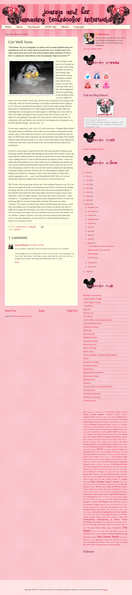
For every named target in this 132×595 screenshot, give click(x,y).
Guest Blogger (105, 459)
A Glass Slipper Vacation (92, 302)
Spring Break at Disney (111, 512)
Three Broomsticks (118, 522)
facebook (115, 449)
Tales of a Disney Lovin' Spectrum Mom (97, 387)
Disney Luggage (88, 439)
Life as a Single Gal (117, 477)
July (89, 227)
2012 (88, 184)
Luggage (124, 479)
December (92, 207)
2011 (88, 188)
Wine (125, 540)
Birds (112, 419)
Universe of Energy (95, 534)
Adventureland (99, 412)
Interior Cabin (92, 469)
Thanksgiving (89, 519)
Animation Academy (120, 414)
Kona (125, 474)
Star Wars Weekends (95, 514)
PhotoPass (99, 497)
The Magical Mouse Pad (92, 394)
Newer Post (10, 310)
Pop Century (114, 499)
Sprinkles (17, 229)
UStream (104, 534)
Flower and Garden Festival (92, 454)
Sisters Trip (95, 509)
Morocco (92, 487)
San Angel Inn (113, 507)
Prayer (92, 502)
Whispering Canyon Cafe (103, 540)
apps (109, 417)
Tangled (103, 517)
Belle (104, 419)
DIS (115, 434)
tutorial (94, 531)
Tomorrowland (102, 524)
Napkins (124, 487)
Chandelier (94, 427)
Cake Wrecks (88, 316)
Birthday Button (119, 419)
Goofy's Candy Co (105, 457)
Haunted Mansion (107, 462)
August (91, 223)
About (19, 27)
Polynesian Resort (104, 499)
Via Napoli (110, 534)
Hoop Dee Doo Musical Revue (102, 467)
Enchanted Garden (111, 447)
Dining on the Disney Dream (97, 434)
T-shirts (98, 517)
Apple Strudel (103, 417)
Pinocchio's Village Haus (112, 497)
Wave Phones (123, 537)
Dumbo (104, 444)
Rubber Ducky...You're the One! (99, 250)
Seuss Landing (123, 507)
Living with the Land (97, 479)
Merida (100, 484)
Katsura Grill (118, 474)
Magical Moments (112, 482)
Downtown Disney (90, 444)
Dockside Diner (107, 442)
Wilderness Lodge (118, 540)
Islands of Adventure (97, 472)
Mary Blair (123, 482)
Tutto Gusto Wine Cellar (104, 531)
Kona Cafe (86, 477)
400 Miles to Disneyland (92, 295)
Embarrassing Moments (97, 447)
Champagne (123, 424)
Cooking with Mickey (91, 327)
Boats (96, 422)
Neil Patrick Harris (101, 489)
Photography (92, 497)
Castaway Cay (115, 424)
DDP (114, 432)
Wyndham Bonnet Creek (104, 545)
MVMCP (118, 487)
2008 (88, 200)
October (91, 215)
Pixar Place (86, 499)
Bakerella (86, 309)
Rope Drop (97, 507)
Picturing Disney (89, 380)
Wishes (85, 542)
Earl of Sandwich (112, 444)
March (90, 243)
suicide (119, 514)
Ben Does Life (88, 313)
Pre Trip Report (101, 502)
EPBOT (86, 359)
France (117, 454)
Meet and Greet (93, 484)
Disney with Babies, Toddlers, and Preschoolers (100, 355)
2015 (88, 173)
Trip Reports (34, 27)
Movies (65, 27)
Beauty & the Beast (97, 419)
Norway (85, 492)
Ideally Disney (88, 369)
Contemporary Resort (106, 429)
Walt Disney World (108, 536)
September (92, 219)
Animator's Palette (89, 417)
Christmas (86, 429)
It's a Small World (110, 472)
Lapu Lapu (94, 476)
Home (8, 27)
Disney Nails (97, 439)
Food (103, 454)
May (90, 235)
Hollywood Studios (120, 464)
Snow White (110, 509)
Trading (109, 528)
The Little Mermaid (107, 522)
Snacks (103, 509)
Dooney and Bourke (120, 442)
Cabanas (124, 422)
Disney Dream (111, 437)
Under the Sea (122, 531)
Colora (97, 429)
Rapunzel (102, 504)
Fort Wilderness (110, 454)
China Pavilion (122, 427)
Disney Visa (117, 439)
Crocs (125, 429)
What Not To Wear (89, 540)
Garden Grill (87, 457)
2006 (88, 272)
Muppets (104, 487)
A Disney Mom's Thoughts (92, 299)
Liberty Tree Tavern (103, 477)
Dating (106, 432)
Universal (86, 534)
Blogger (90, 422)
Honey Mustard (87, 467)
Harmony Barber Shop (116, 459)
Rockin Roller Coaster (120, 504)
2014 (88, 176)
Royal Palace (105, 507)
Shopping (86, 509)
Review (108, 504)
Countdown (116, 429)
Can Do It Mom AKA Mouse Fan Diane (97, 320)
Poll (97, 499)
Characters (101, 427)
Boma (100, 422)
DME (99, 442)
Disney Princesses (107, 439)
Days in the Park (89, 334)
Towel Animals (116, 524)
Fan (126, 449)
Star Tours (86, 514)
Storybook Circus (110, 514)
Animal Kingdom (97, 414)
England (93, 449)
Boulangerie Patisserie (108, 422)
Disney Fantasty (122, 437)
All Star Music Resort (112, 412)
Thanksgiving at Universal (92, 522)
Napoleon (86, 489)
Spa (91, 512)
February (91, 263)
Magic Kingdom (97, 481)
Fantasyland (87, 452)
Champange (86, 427)
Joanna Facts (88, 474)
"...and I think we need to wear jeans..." (102, 246)
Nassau (91, 489)
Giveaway (96, 457)
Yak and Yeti (116, 545)
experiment (108, 449)
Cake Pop (86, 424)
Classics (91, 429)
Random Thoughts (93, 504)
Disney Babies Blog (90, 341)
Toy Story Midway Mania (97, 528)
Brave (117, 422)
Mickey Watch (116, 484)
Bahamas (120, 417)
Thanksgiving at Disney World (112, 519)
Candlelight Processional (98, 424)
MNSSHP (124, 484)
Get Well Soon (93, 258)
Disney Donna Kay (90, 344)
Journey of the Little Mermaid (103, 474)
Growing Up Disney (90, 366)
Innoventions (116, 467)
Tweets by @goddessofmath (93, 149)
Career (108, 424)
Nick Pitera (123, 489)
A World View (88, 306)
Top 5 (109, 524)
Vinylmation (119, 534)
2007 (88, 204)
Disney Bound (87, 437)
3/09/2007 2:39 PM (36, 245)
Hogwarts (86, 464)
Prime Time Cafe (115, 502)
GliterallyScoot (104, 34)
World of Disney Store (116, 542)
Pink (103, 497)
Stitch (103, 514)
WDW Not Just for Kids (91, 397)
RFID (112, 504)
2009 (88, 196)
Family (121, 449)
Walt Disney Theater (89, 537)
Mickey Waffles (107, 484)
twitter (115, 531)
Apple (97, 417)
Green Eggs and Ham (93, 459)
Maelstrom (86, 482)
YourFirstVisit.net (89, 401)
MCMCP (85, 484)
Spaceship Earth (98, 512)
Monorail (86, 487)
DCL (110, 432)
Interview (112, 469)
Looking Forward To (113, 479)
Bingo (108, 419)
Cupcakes (95, 432)
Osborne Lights (108, 494)
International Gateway (103, 469)
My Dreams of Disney (91, 376)
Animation (109, 414)
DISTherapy (87, 330)
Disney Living (88, 352)
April (90, 239)
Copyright (79, 27)
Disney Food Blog (89, 348)
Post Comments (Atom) (23, 316)
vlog (125, 534)
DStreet (99, 444)
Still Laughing (93, 254)
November (92, 211)
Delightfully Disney (90, 337)
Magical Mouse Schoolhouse (93, 372)
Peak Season (119, 494)
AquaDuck (114, 417)
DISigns (119, 434)
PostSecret (87, 383)
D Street (101, 432)
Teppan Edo (123, 517)
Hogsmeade (123, 462)
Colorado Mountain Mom (92, 323)
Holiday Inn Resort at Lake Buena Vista (101, 464)
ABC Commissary (88, 412)
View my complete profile (92, 49)
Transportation (116, 528)
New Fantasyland (114, 489)
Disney (124, 434)
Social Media (119, 509)
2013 (88, 180)
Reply (17, 262)
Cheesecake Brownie (111, 427)
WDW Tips (50, 27)
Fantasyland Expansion (98, 452)
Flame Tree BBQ (122, 452)
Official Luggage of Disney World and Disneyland (103, 492)
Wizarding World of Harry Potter (98, 542)
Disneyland (93, 442)
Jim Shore (123, 472)
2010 (88, 192)
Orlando (100, 494)
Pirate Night (123, 497)
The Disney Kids (89, 390)
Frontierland (123, 454)
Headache (116, 462)
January (91, 267)
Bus (121, 422)
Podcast (93, 499)
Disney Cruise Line (99, 437)
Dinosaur (110, 434)
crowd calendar (87, 432)
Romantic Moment (88, 507)
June (90, 231)
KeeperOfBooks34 (22, 245)
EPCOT (100, 449)
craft (121, 429)
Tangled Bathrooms (112, 517)
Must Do (110, 487)
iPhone (118, 469)
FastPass (109, 452)
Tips (95, 524)
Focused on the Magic (91, 362)
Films (114, 452)
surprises (92, 517)
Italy (118, 472)
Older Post (72, 310)
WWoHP (93, 545)
